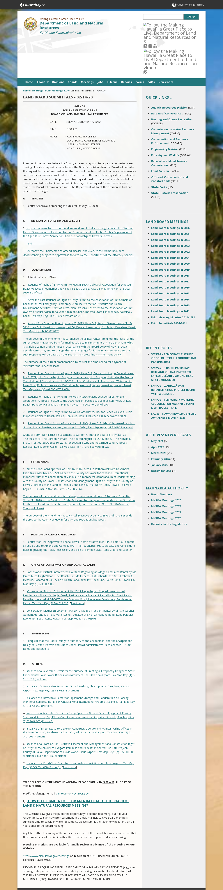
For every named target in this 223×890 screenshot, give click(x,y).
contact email (95, 859)
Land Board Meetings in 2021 (170, 217)
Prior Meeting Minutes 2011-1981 (173, 277)
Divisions (58, 41)
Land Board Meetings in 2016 (170, 247)
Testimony (77, 563)
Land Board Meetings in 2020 (170, 223)
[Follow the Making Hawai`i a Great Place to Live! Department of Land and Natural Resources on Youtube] (160, 25)
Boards (72, 41)
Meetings (87, 41)
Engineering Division (164, 108)
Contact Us (31, 858)
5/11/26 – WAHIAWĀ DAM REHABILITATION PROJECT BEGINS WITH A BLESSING (173, 349)
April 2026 (157, 406)
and (29, 203)
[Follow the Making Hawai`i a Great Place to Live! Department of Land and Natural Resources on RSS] (150, 25)
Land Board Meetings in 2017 (170, 241)
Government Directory (190, 4)
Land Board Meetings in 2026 (170, 187)
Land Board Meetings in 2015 (170, 253)
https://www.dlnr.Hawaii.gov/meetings (46, 815)
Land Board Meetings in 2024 (170, 199)
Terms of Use (61, 858)
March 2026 (158, 412)
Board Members (161, 453)
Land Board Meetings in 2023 (170, 205)
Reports (126, 41)
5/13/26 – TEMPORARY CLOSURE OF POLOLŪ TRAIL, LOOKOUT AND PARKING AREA (173, 317)
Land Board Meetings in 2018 (170, 235)
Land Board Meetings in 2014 (170, 259)
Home (29, 41)
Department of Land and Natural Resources (71, 25)
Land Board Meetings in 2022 (170, 211)
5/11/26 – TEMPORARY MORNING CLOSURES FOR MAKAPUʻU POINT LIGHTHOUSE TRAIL (172, 363)
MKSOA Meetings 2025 (166, 465)
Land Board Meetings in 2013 (170, 265)
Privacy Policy (61, 872)
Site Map (30, 865)
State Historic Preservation (169, 152)
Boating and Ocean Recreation (171, 79)
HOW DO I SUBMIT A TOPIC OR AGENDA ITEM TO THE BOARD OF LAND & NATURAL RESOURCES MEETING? (76, 762)
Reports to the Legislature (169, 483)
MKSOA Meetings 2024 (166, 471)
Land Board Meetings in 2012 (170, 271)
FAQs (151, 41)
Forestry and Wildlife (165, 114)
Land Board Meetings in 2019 (170, 229)
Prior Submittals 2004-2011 (169, 282)
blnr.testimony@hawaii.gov (72, 753)
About (41, 41)
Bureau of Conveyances (167, 73)
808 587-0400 (97, 852)
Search (191, 16)
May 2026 (157, 400)
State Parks (159, 146)
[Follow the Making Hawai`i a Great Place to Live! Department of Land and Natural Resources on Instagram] (170, 25)
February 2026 (160, 418)
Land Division (160, 130)
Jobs (100, 41)
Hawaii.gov (32, 5)
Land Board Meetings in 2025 (170, 193)
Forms (140, 41)
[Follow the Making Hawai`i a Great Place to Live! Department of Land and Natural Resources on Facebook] (155, 25)
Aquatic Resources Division (169, 67)
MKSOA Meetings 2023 (166, 477)
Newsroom (165, 41)
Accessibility (60, 865)
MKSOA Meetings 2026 (166, 459)
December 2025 (161, 430)
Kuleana (112, 41)
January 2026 (159, 424)
